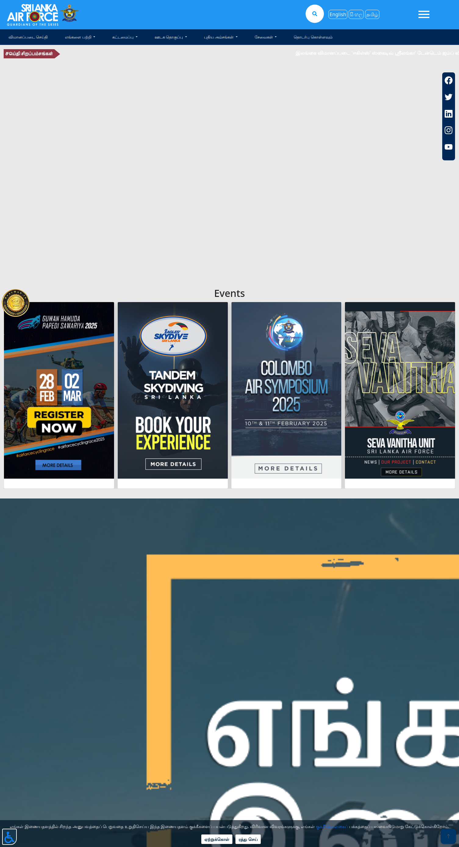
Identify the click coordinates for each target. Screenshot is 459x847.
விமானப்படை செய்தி (28, 37)
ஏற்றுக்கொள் (216, 839)
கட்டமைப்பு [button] (123, 37)
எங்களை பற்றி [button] (78, 37)
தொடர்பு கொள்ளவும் (313, 37)
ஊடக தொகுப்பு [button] (169, 37)
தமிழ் (372, 14)
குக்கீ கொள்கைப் (332, 826)
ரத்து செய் (248, 839)
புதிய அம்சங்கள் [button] (219, 37)
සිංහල (356, 14)
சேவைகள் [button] (264, 37)
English (338, 14)
